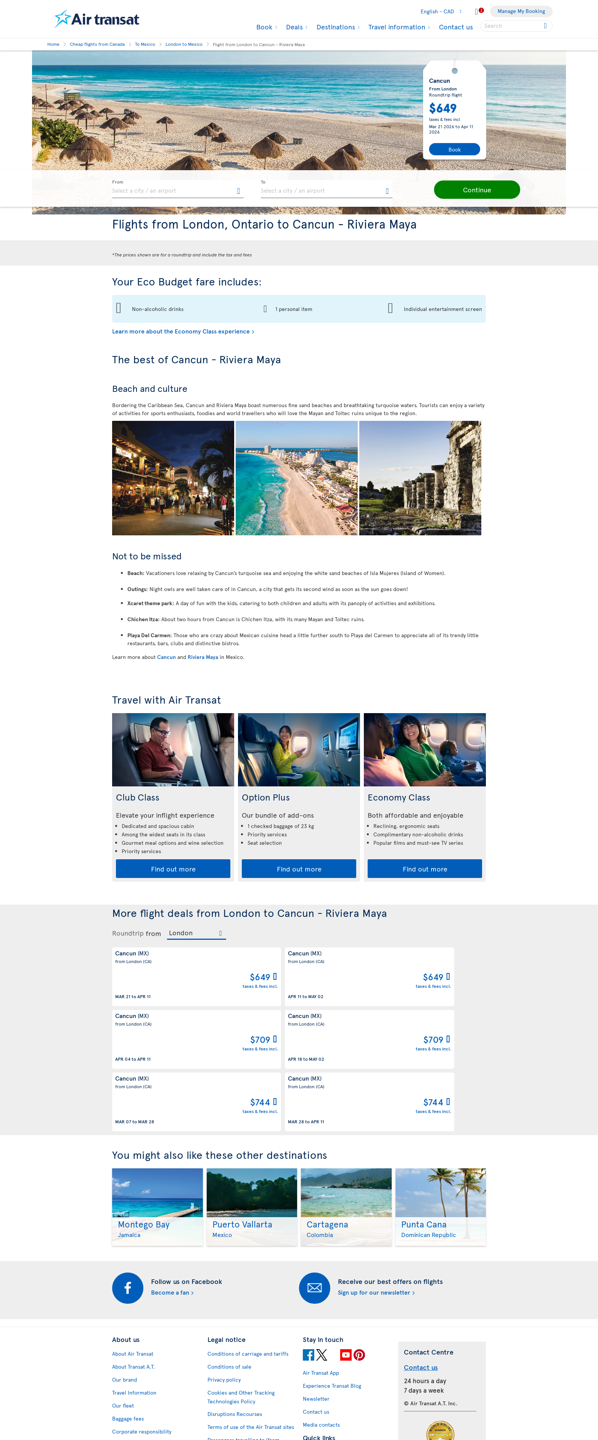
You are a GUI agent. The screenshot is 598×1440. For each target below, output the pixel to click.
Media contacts (321, 1311)
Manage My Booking (521, 10)
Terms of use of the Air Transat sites (250, 1314)
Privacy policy (224, 1266)
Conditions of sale (229, 1253)
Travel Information (134, 1279)
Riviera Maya (203, 656)
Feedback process (134, 1397)
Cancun (166, 656)
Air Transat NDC (322, 1391)
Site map (122, 1423)
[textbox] (178, 189)
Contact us (456, 26)
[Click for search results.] (546, 26)
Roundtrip (128, 933)
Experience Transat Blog (332, 1272)
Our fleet (123, 1292)
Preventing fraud (227, 1397)
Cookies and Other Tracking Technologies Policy (241, 1284)
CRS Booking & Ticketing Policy (245, 1370)
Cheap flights (318, 1352)
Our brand (124, 1266)
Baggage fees (128, 1305)
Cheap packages (322, 1365)
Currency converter (327, 1339)
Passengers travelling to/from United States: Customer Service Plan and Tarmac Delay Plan (246, 1335)
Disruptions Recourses (234, 1301)
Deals (293, 26)
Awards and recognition (140, 1331)
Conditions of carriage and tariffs (247, 1240)
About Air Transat (132, 1240)
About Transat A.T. (133, 1253)
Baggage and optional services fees (249, 1357)
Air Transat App (321, 1259)
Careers (122, 1344)
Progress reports (132, 1384)
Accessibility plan (133, 1372)
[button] (463, 189)
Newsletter (316, 1285)
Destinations (335, 26)
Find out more (173, 868)
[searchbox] (516, 26)
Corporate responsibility (141, 1318)
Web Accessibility (133, 1410)
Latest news (317, 1378)
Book (263, 26)
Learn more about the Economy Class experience (181, 331)
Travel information (396, 26)
